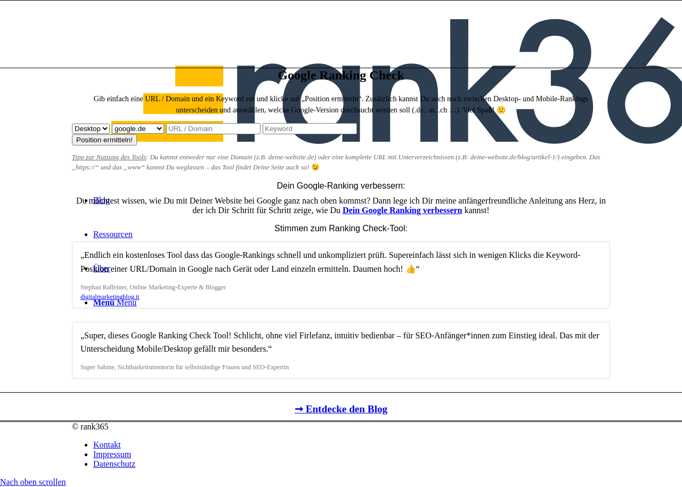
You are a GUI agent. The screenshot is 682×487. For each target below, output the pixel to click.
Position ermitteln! (104, 140)
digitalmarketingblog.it (109, 297)
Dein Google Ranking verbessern (402, 210)
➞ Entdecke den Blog (341, 409)
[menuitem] (351, 445)
